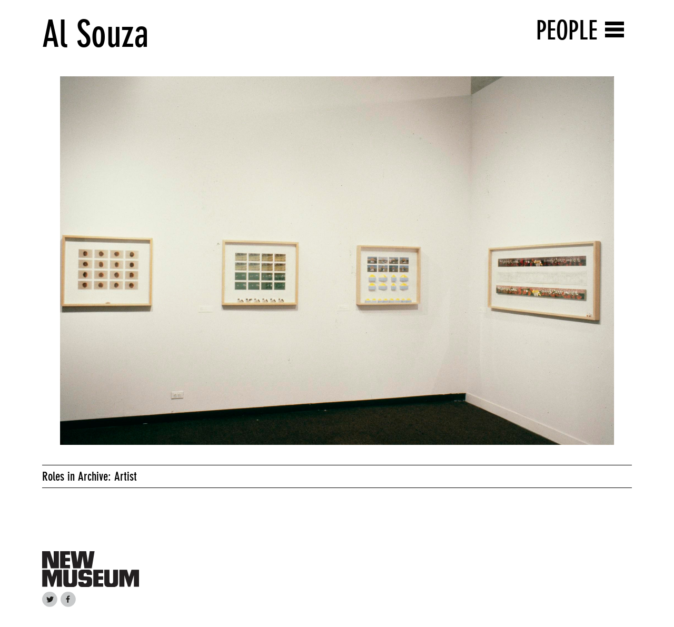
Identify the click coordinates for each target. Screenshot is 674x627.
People (567, 30)
